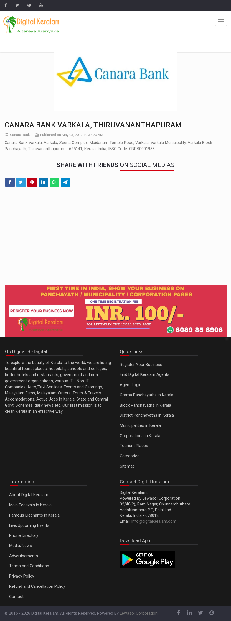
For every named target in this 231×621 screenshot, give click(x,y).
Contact (16, 596)
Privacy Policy (21, 576)
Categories (129, 456)
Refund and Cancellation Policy (37, 586)
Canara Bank (20, 135)
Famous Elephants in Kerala (34, 515)
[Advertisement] (115, 239)
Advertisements (23, 556)
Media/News (20, 545)
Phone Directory (23, 535)
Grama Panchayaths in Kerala (146, 395)
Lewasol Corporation (139, 613)
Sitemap (127, 466)
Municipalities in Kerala (140, 425)
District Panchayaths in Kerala (147, 415)
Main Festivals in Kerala (30, 505)
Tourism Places (134, 445)
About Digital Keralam (28, 494)
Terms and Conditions (29, 566)
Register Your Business (141, 364)
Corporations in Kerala (140, 435)
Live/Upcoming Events (29, 525)
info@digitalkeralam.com (153, 521)
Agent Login (130, 385)
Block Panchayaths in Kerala (145, 405)
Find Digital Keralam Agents (144, 374)
